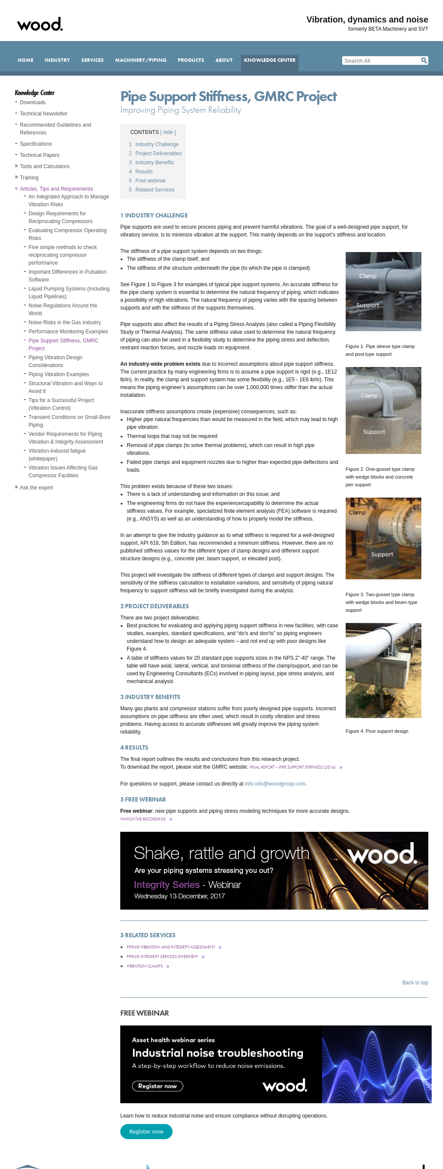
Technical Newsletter (43, 114)
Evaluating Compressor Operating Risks (68, 234)
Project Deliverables (155, 153)
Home (25, 60)
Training (29, 178)
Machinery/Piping (141, 60)
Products (191, 60)
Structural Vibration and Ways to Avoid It (66, 387)
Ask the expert (36, 488)
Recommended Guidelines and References (55, 129)
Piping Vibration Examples (59, 374)
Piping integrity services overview (162, 956)
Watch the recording (143, 819)
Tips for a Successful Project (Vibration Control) (61, 404)
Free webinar (147, 181)
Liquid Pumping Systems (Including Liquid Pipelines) (69, 293)
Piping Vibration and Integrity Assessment (171, 947)
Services (92, 60)
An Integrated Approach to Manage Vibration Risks (69, 201)
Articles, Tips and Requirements (56, 189)
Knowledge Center (269, 60)
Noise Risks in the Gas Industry (65, 322)
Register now (146, 1131)
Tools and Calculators (45, 166)
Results (141, 172)
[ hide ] (168, 132)
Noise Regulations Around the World (63, 309)
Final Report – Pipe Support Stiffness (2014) (293, 767)
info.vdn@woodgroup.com (275, 784)
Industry (57, 60)
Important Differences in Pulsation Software (67, 276)
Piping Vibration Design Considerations (56, 361)
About (224, 60)
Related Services (152, 190)
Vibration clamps (145, 966)
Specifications (36, 144)
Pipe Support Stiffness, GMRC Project (64, 344)
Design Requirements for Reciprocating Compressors (61, 217)
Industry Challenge (154, 144)
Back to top (415, 983)
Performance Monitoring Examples (68, 332)
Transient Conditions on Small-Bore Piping (69, 421)
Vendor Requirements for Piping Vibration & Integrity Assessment (66, 438)
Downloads (32, 102)
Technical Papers (39, 155)
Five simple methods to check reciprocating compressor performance (63, 255)
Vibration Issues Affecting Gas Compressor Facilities (63, 472)
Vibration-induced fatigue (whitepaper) (57, 455)
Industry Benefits (151, 163)
